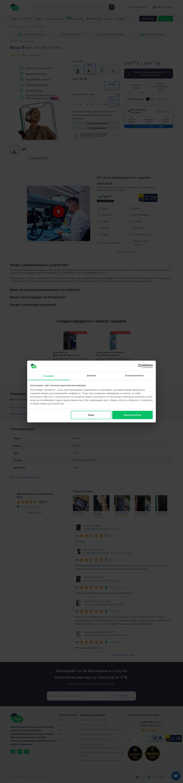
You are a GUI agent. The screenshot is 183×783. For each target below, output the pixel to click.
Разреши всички (132, 415)
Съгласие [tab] (48, 376)
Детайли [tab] (91, 375)
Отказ (91, 415)
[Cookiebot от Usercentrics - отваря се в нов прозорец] (140, 366)
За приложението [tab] (134, 375)
